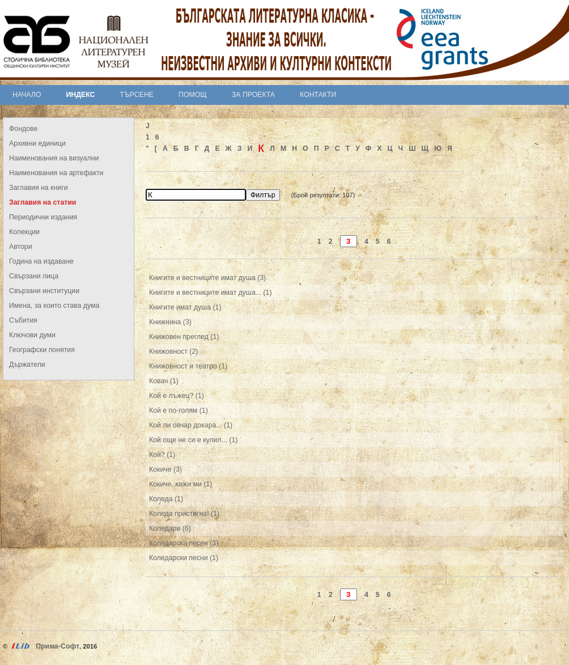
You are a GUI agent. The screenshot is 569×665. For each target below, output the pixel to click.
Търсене (137, 95)
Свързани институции (44, 291)
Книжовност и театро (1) (188, 366)
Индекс (80, 95)
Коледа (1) (166, 499)
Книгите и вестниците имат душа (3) (207, 278)
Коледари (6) (170, 528)
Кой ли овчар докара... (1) (190, 425)
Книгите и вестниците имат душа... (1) (210, 293)
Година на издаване (41, 261)
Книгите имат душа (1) (185, 307)
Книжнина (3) (170, 322)
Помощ (193, 95)
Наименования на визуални (54, 158)
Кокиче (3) (165, 469)
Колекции (24, 232)
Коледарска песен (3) (183, 543)
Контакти (318, 95)
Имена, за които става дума (54, 306)
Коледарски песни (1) (183, 558)
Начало (26, 95)
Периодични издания (43, 217)
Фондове (23, 129)
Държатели (27, 364)
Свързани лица (33, 276)
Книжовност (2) (173, 351)
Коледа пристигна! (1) (184, 514)
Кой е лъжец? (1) (176, 396)
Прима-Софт (57, 646)
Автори (20, 247)
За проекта (253, 95)
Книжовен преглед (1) (184, 337)
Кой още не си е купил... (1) (193, 440)
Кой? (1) (162, 455)
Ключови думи (32, 335)
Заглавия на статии (42, 202)
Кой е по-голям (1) (178, 410)
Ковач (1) (164, 381)
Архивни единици (37, 143)
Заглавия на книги (38, 188)
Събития (23, 320)
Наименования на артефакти (56, 173)
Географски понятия (42, 350)
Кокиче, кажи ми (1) (180, 484)
